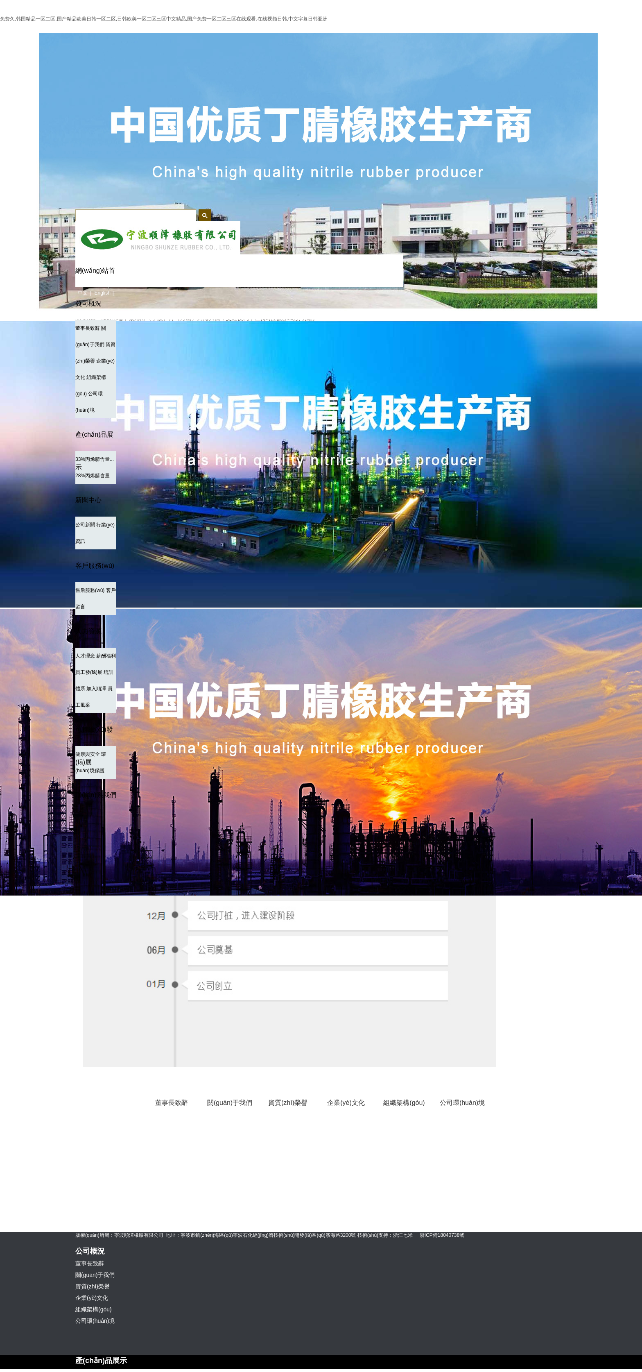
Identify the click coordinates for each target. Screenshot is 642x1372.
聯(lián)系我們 (95, 794)
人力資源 (88, 631)
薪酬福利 (106, 656)
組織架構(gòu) (404, 1102)
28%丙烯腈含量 (92, 475)
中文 (83, 293)
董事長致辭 (87, 328)
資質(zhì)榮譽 (287, 1102)
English (102, 293)
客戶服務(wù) (94, 565)
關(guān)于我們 (229, 1102)
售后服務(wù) (89, 590)
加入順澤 (96, 689)
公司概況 (88, 303)
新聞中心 (88, 500)
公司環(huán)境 (462, 1102)
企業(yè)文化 (346, 1102)
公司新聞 (85, 525)
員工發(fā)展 (88, 672)
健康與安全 (87, 754)
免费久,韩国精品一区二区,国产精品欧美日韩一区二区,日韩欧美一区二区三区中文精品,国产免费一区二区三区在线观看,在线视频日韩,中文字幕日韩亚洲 (164, 19)
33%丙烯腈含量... (94, 459)
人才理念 (85, 656)
